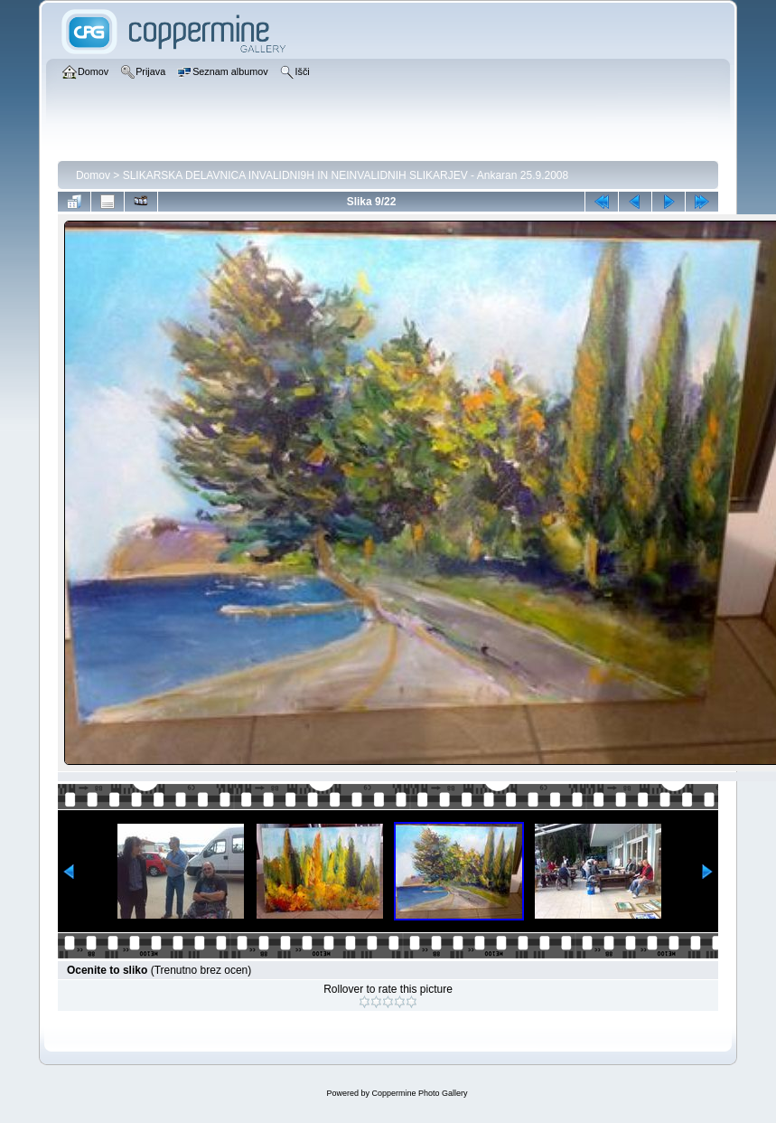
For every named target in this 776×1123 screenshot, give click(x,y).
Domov (93, 175)
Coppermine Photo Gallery (419, 1093)
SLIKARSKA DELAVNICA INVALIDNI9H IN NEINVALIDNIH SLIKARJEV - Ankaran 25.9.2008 (346, 175)
